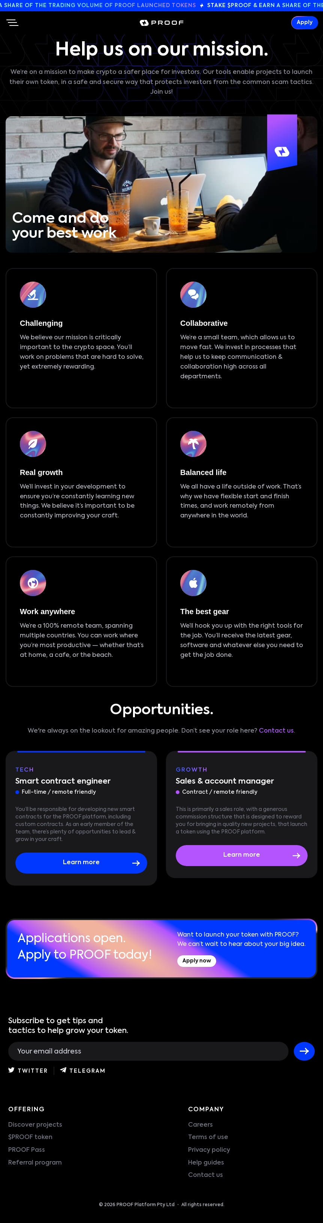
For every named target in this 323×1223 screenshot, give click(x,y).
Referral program (35, 1163)
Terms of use (208, 1138)
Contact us (276, 731)
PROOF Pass (26, 1150)
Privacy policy (209, 1150)
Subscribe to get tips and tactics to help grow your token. (68, 1026)
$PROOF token (30, 1138)
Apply (305, 22)
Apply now (196, 961)
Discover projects (35, 1125)
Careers (200, 1125)
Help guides (206, 1163)
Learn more (81, 863)
